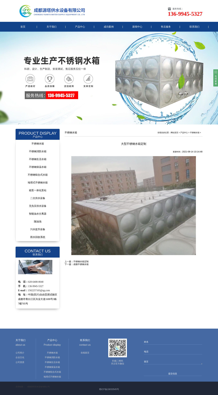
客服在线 (215, 77)
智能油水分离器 (37, 213)
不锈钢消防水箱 (37, 151)
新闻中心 (137, 26)
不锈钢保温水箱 (37, 167)
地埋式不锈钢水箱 (38, 182)
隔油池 (37, 221)
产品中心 (80, 26)
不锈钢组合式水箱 (38, 174)
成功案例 (109, 26)
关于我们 (52, 26)
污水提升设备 (37, 229)
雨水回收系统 (37, 237)
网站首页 (174, 133)
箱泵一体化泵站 (37, 190)
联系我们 (194, 26)
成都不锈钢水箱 (81, 264)
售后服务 (166, 26)
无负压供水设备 (37, 206)
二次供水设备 (37, 198)
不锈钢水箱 (37, 143)
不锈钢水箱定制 (81, 261)
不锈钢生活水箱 (37, 159)
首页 (22, 26)
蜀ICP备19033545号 (109, 389)
